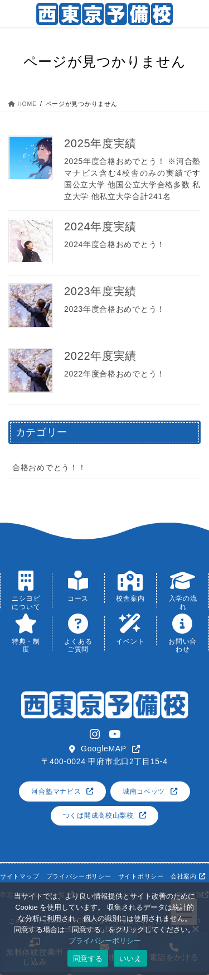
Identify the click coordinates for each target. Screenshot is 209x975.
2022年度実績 (100, 356)
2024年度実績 (100, 226)
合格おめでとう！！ (49, 467)
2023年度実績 (100, 291)
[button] (104, 749)
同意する (88, 958)
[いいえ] (195, 928)
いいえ (130, 958)
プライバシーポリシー (105, 941)
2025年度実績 (100, 143)
